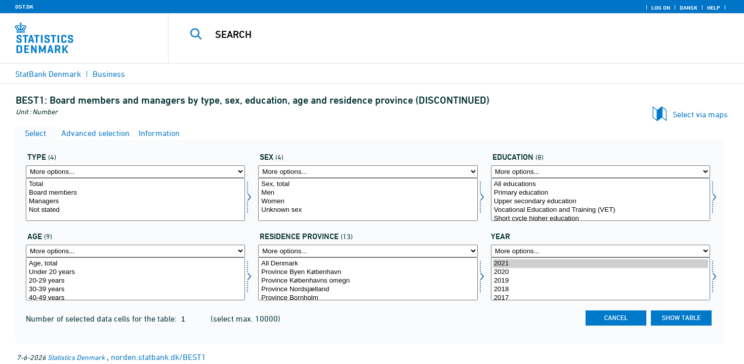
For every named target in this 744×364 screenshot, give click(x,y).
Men (367, 193)
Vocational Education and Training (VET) (600, 210)
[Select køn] (367, 199)
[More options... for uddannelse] (600, 171)
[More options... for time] (600, 251)
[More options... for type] (135, 171)
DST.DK (24, 6)
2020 (600, 272)
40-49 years (135, 298)
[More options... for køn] (367, 171)
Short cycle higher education (600, 218)
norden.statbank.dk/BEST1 (158, 356)
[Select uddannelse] (600, 199)
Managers (135, 201)
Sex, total (367, 184)
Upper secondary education (600, 201)
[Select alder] (135, 278)
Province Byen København (367, 272)
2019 (600, 281)
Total (135, 184)
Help (713, 7)
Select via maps (700, 114)
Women (367, 201)
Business (109, 73)
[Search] (438, 34)
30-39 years (135, 289)
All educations (600, 184)
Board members (135, 193)
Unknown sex (367, 210)
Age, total (135, 263)
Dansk (688, 7)
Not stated (135, 210)
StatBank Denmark (48, 73)
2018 (600, 289)
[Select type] (135, 199)
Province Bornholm (367, 298)
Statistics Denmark (76, 357)
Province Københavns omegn (367, 281)
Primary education (600, 193)
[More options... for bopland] (367, 251)
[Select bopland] (367, 278)
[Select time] (600, 278)
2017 (600, 298)
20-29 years (135, 281)
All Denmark (367, 263)
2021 (600, 263)
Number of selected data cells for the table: (102, 318)
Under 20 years (135, 272)
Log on (660, 7)
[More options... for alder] (135, 251)
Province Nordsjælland (367, 289)
